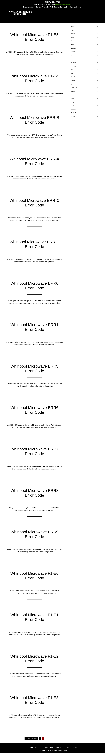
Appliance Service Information (20, 13)
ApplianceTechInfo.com (64, 4)
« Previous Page (31, 738)
